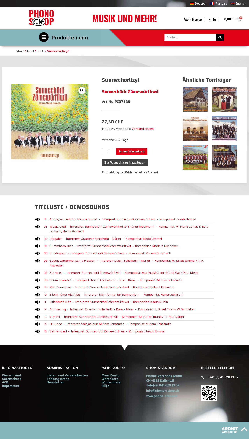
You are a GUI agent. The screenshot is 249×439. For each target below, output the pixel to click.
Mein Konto (193, 19)
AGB (5, 382)
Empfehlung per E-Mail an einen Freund (130, 172)
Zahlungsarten (58, 379)
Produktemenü (70, 37)
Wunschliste (111, 382)
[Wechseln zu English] (238, 3)
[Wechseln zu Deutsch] (198, 3)
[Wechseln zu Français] (219, 3)
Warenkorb (110, 379)
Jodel (30, 51)
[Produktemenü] (44, 37)
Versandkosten (143, 128)
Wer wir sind (11, 375)
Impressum (10, 386)
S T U (40, 51)
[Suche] (220, 37)
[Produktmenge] (107, 151)
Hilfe (212, 19)
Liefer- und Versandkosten (67, 375)
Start (20, 51)
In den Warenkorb (131, 151)
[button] (81, 90)
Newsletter (55, 382)
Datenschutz (11, 379)
